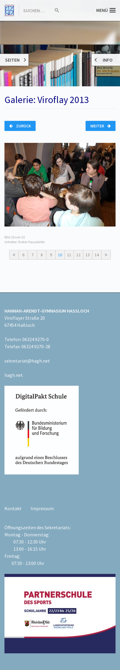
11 (69, 254)
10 (60, 254)
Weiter (100, 126)
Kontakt (13, 508)
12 (78, 254)
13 (88, 254)
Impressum (42, 508)
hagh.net (13, 375)
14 (97, 254)
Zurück (20, 126)
